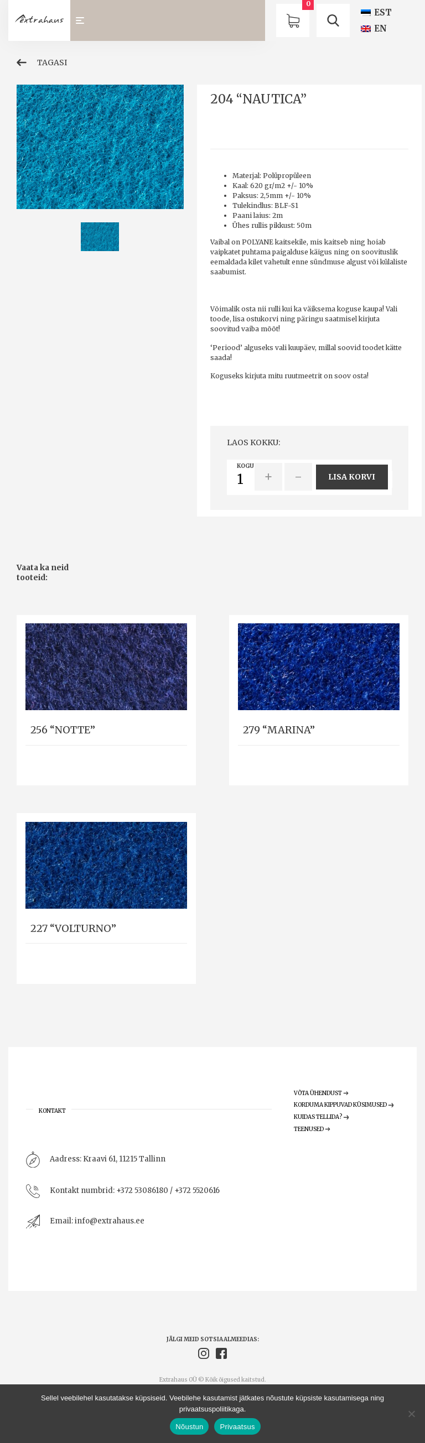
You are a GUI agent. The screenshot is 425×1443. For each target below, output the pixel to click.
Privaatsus (237, 1427)
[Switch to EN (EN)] (374, 28)
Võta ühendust (321, 1093)
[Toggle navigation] (85, 20)
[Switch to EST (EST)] (376, 12)
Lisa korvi (351, 477)
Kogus (247, 466)
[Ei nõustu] (411, 1413)
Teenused (312, 1129)
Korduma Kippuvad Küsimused (344, 1104)
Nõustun (189, 1427)
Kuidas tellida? (321, 1117)
